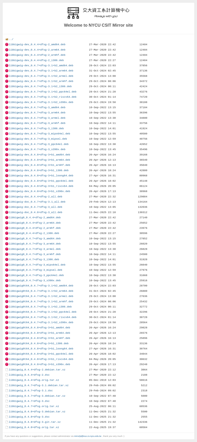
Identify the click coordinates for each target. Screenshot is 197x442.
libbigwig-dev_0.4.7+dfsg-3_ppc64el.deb (38, 144)
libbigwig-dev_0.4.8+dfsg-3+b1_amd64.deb (39, 155)
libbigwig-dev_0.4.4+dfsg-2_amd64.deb (37, 44)
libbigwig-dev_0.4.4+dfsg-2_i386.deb (36, 60)
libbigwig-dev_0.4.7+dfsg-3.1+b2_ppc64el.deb (42, 92)
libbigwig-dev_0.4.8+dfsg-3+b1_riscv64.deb (41, 186)
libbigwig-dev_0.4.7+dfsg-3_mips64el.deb (39, 133)
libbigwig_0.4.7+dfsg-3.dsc (29, 401)
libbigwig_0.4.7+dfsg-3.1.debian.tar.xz (38, 385)
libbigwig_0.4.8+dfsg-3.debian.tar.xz (37, 411)
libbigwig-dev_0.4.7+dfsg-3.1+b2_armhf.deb (41, 81)
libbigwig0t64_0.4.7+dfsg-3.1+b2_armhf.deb (41, 301)
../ (11, 39)
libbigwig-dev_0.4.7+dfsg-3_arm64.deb (37, 112)
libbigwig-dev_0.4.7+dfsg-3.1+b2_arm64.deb (41, 71)
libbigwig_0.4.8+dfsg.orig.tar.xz (34, 427)
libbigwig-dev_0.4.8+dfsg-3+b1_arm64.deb (39, 160)
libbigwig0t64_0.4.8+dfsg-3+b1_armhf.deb (39, 338)
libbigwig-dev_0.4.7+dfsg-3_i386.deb (36, 128)
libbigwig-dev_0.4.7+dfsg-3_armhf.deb (37, 123)
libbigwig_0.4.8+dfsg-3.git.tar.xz (35, 422)
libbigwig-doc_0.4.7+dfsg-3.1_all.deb (37, 202)
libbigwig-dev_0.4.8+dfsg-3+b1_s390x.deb (39, 191)
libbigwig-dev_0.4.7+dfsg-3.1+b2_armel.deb (41, 76)
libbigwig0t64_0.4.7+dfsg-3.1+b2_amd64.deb (41, 286)
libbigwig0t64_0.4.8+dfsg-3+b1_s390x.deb (39, 364)
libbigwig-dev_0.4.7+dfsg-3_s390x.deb (37, 149)
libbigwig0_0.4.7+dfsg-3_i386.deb (34, 259)
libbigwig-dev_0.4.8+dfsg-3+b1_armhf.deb (39, 165)
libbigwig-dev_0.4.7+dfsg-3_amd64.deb (37, 107)
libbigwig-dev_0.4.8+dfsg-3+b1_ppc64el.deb (41, 181)
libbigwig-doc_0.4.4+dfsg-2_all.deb (35, 196)
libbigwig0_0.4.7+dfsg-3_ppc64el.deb (36, 275)
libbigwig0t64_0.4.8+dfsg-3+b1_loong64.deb (41, 348)
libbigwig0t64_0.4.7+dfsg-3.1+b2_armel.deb (41, 296)
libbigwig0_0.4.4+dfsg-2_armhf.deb (35, 228)
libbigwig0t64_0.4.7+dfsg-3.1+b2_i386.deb (40, 307)
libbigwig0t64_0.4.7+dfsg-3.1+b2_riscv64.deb (42, 317)
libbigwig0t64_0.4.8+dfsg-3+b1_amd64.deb (39, 327)
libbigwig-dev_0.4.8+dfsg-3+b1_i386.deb (38, 170)
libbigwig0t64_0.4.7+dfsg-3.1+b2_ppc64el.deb (42, 312)
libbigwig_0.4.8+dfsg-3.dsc (29, 417)
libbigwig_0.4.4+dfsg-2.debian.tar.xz (37, 370)
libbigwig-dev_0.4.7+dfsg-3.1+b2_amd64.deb (41, 65)
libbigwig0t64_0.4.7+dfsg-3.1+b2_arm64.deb (41, 291)
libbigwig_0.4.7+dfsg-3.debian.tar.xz (37, 396)
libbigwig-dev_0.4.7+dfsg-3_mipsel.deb (38, 139)
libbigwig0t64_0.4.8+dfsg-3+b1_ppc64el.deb (41, 354)
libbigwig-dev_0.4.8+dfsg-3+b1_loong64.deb (41, 175)
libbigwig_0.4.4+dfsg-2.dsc (29, 375)
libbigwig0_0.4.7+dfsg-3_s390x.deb (35, 280)
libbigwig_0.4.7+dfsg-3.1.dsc (31, 390)
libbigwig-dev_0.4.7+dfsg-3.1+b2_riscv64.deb (42, 97)
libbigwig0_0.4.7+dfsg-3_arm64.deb (35, 244)
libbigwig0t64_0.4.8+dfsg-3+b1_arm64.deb (39, 333)
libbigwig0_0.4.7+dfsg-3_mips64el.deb (37, 265)
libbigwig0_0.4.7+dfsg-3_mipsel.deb (35, 270)
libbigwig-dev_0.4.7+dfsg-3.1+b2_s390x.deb (41, 102)
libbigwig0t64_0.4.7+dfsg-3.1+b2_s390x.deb (41, 322)
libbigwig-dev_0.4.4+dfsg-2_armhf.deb (37, 55)
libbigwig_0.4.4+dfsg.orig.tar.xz (34, 380)
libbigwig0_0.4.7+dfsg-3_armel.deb (35, 249)
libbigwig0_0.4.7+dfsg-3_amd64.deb (35, 238)
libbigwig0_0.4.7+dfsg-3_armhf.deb (35, 254)
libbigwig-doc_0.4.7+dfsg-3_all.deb (35, 207)
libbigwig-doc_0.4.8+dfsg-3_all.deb (35, 212)
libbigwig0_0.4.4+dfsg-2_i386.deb (34, 233)
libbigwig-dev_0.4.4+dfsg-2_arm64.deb (37, 50)
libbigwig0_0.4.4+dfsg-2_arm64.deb (35, 223)
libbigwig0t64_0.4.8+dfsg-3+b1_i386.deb (38, 343)
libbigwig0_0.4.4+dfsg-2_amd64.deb (35, 217)
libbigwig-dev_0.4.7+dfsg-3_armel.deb (37, 118)
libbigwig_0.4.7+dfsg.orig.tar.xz (34, 406)
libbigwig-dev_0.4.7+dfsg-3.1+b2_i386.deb (40, 86)
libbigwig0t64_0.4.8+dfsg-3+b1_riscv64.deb (41, 359)
